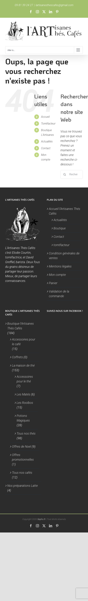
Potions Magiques (23, 418)
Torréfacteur (48, 123)
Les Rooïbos (25, 402)
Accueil (45, 116)
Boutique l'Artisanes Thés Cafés (20, 326)
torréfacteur (61, 245)
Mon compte (57, 275)
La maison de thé (23, 365)
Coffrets (17, 357)
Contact (45, 148)
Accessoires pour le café (23, 342)
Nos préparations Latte (22, 485)
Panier (53, 283)
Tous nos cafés (22, 472)
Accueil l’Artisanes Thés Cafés (64, 211)
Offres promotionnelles (23, 457)
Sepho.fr (41, 519)
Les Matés (23, 394)
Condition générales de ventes (64, 255)
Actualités (47, 141)
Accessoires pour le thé (25, 379)
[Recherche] (64, 174)
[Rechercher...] (71, 174)
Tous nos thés (26, 433)
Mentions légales (60, 266)
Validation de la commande (59, 294)
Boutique (60, 228)
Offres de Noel (21, 446)
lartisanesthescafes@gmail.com (54, 5)
